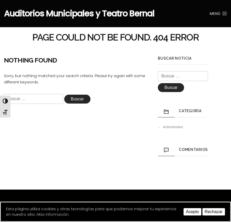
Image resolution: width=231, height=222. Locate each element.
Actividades (173, 127)
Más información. (53, 214)
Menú (218, 13)
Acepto (192, 211)
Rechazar (214, 211)
